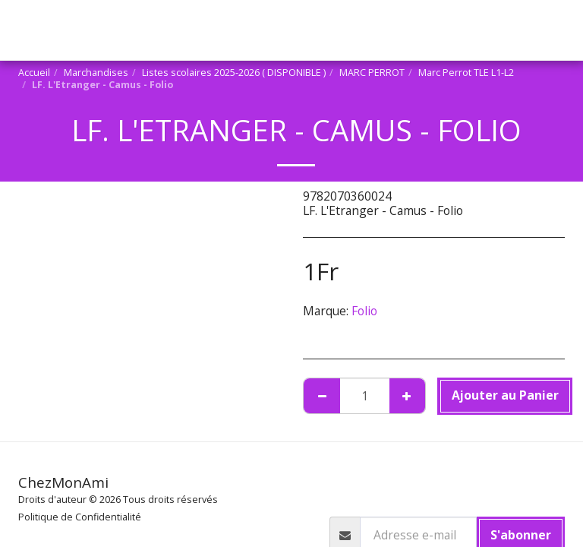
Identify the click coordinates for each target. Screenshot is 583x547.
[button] (59, 270)
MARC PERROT (78, 377)
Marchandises (70, 349)
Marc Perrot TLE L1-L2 (95, 390)
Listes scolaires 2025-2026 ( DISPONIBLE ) (145, 363)
